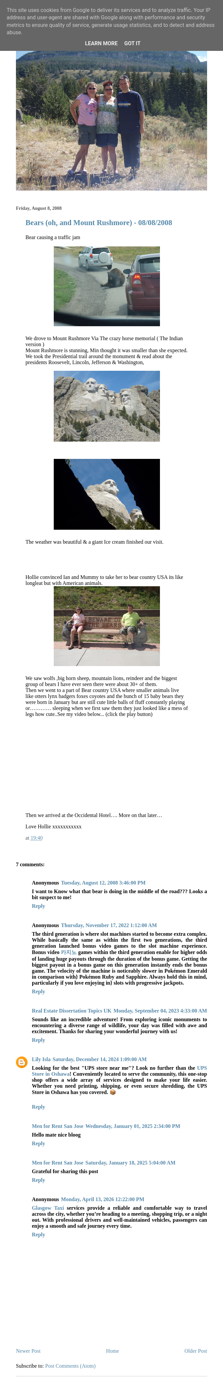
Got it (132, 43)
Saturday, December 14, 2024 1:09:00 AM (99, 1059)
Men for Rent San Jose (57, 1126)
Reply (38, 906)
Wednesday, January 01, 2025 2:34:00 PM (132, 1126)
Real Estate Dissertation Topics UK (72, 1011)
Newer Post (28, 1351)
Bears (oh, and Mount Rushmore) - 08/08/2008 (99, 222)
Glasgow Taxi (48, 1208)
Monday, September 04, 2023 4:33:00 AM (160, 1011)
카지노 (69, 952)
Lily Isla (41, 1059)
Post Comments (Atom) (70, 1366)
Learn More (101, 43)
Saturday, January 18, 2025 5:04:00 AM (130, 1163)
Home (112, 1351)
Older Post (196, 1351)
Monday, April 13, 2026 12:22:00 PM (102, 1199)
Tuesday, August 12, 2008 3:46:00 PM (103, 883)
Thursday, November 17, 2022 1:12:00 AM (109, 925)
